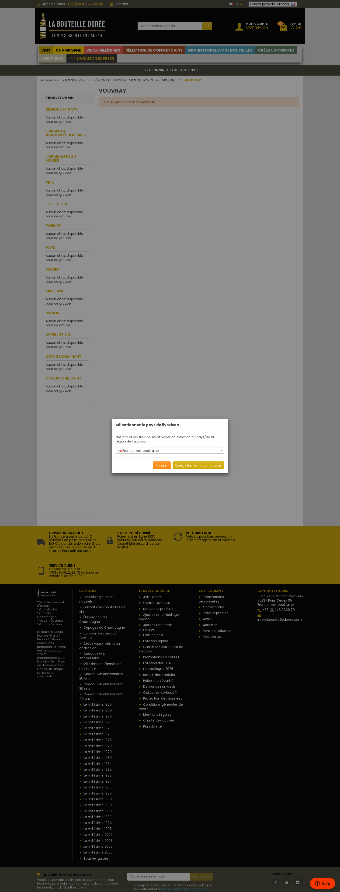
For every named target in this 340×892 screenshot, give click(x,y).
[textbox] (170, 450)
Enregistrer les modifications (198, 465)
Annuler (162, 465)
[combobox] (170, 450)
